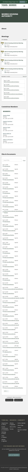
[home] (8, 6)
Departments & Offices (4, 423)
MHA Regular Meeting (9, 170)
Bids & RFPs (13, 427)
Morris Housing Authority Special (11, 320)
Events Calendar (21, 423)
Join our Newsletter (14, 455)
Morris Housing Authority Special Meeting (13, 94)
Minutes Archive (9, 400)
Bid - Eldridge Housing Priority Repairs (12, 347)
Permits (12, 429)
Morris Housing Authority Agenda (11, 379)
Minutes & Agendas (4, 440)
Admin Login (16, 469)
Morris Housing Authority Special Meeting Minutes (13, 211)
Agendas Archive (18, 400)
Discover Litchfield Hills (22, 430)
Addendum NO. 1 (8, 352)
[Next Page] (6, 391)
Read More (22, 1)
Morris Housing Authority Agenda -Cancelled (14, 298)
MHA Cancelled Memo (9, 262)
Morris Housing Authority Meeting (11, 82)
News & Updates (4, 436)
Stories (19, 427)
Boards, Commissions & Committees (5, 428)
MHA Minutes (7, 166)
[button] (24, 6)
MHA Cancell (7, 244)
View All (24, 39)
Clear (24, 160)
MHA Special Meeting (9, 179)
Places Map (20, 425)
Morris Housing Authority (9, 230)
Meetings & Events (3, 432)
